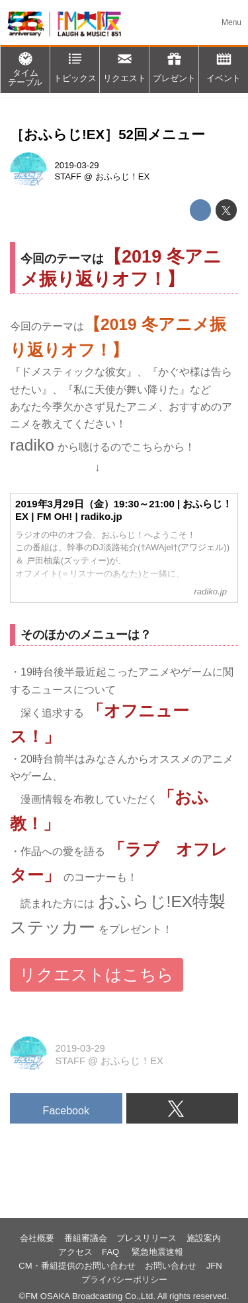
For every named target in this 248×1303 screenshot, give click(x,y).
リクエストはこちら (96, 975)
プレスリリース (146, 1238)
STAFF (68, 176)
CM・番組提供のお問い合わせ (77, 1266)
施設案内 (203, 1238)
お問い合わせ (170, 1266)
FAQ (112, 1252)
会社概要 (37, 1238)
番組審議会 (85, 1238)
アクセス (75, 1252)
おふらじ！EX (122, 176)
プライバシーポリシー (124, 1280)
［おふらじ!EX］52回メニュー (107, 134)
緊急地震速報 (157, 1252)
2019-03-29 (77, 165)
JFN (214, 1266)
